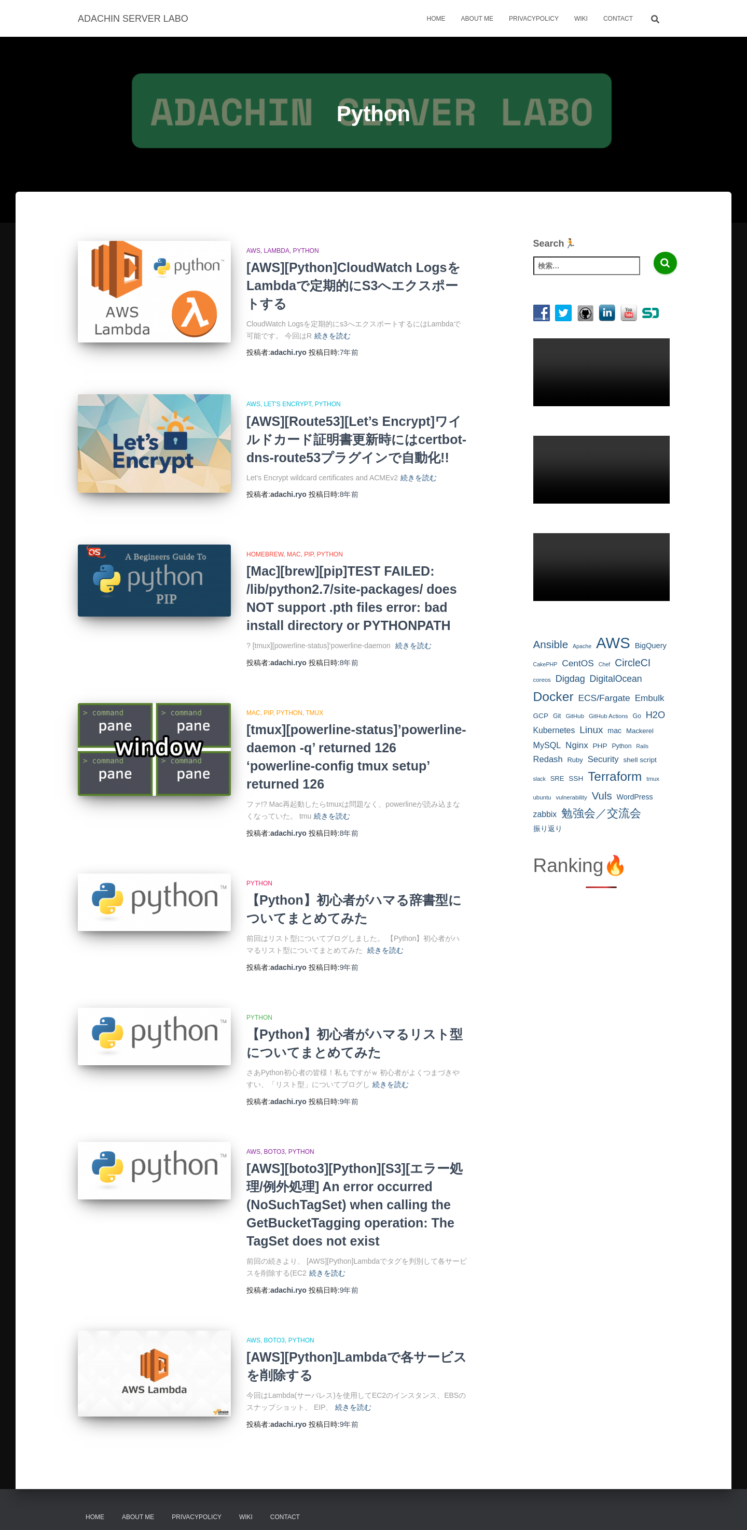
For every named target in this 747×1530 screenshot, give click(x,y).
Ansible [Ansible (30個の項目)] (551, 644)
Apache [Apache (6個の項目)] (582, 646)
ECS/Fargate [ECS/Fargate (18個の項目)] (604, 698)
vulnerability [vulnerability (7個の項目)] (571, 797)
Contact (618, 18)
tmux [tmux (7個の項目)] (652, 779)
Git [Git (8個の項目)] (557, 716)
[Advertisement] (601, 1059)
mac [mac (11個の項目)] (614, 730)
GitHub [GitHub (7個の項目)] (574, 716)
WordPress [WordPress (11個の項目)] (635, 797)
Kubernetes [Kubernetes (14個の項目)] (554, 730)
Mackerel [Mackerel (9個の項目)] (640, 731)
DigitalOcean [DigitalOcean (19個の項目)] (616, 679)
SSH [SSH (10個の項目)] (576, 778)
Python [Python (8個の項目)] (621, 746)
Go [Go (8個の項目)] (636, 716)
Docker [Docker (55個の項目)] (553, 697)
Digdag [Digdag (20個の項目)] (570, 679)
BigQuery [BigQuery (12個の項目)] (651, 645)
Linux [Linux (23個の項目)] (591, 729)
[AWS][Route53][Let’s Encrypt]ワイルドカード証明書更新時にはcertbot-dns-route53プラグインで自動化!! (356, 437)
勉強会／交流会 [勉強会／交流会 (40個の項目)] (601, 813)
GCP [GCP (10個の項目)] (541, 716)
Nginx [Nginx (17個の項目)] (576, 745)
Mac (294, 543)
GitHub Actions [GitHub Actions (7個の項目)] (608, 716)
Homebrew (264, 543)
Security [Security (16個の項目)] (603, 759)
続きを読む (332, 336)
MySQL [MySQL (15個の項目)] (547, 745)
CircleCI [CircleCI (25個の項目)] (633, 662)
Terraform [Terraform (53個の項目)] (615, 776)
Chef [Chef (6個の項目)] (605, 664)
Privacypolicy (534, 18)
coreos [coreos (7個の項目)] (542, 680)
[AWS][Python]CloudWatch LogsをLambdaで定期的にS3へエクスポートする (353, 285)
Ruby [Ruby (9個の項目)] (575, 760)
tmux (314, 702)
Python (306, 250)
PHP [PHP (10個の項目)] (600, 746)
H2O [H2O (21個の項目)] (656, 714)
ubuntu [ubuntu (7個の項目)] (542, 797)
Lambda (276, 250)
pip (308, 543)
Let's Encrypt (287, 403)
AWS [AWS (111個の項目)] (613, 642)
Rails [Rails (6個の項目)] (642, 746)
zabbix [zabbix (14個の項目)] (545, 814)
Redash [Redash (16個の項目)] (548, 759)
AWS (253, 250)
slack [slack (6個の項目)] (539, 779)
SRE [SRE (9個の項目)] (557, 778)
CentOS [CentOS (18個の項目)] (578, 663)
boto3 (274, 1141)
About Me (477, 18)
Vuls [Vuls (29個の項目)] (602, 796)
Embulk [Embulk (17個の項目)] (650, 698)
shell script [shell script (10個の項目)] (639, 760)
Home (436, 18)
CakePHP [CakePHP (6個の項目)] (545, 664)
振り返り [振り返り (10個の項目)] (547, 829)
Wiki (581, 18)
